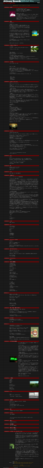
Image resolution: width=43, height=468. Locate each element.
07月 (24, 462)
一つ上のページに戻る (21, 5)
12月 (16, 461)
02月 (16, 462)
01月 (14, 462)
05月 (21, 462)
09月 (27, 462)
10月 (29, 462)
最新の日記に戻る (15, 5)
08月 (26, 462)
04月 (19, 462)
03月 (18, 462)
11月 (14, 461)
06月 (22, 462)
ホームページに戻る (27, 5)
